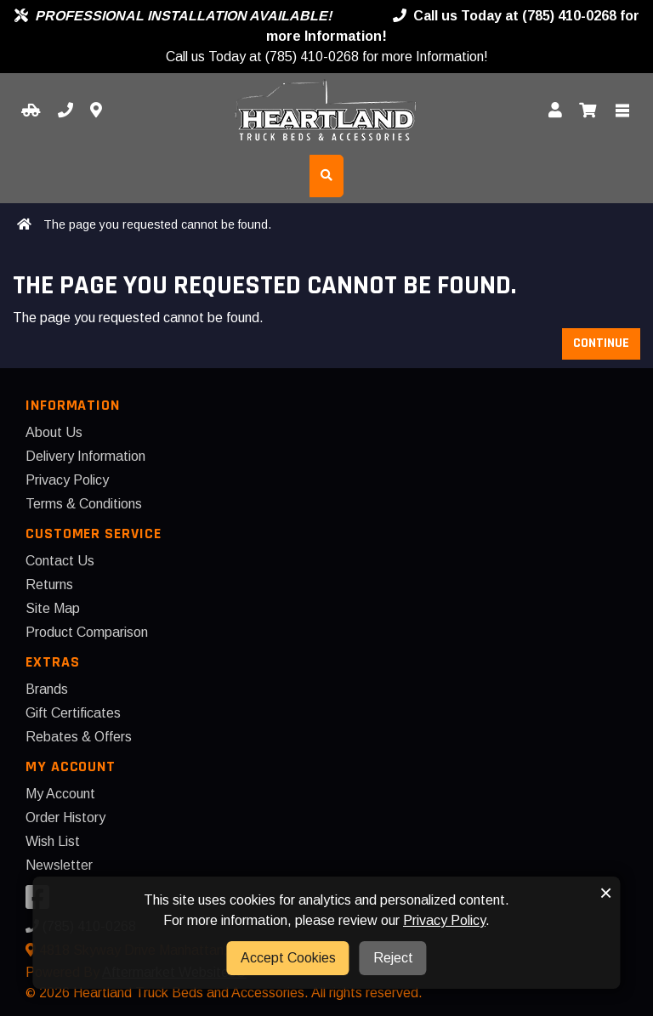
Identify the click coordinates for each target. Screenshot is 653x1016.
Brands (47, 689)
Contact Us (60, 560)
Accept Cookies (288, 958)
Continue (601, 343)
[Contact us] (96, 111)
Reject (393, 958)
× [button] (605, 892)
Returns (49, 584)
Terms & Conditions (84, 504)
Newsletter (59, 865)
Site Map (53, 608)
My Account (60, 793)
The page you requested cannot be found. (157, 224)
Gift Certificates (73, 713)
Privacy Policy (67, 480)
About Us (54, 432)
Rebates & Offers (79, 736)
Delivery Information (85, 456)
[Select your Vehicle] (31, 111)
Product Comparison (87, 632)
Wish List (53, 841)
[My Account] (555, 111)
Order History (65, 817)
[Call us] (65, 111)
